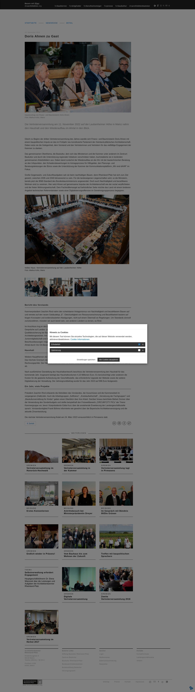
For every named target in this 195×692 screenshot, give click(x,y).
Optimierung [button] (56, 350)
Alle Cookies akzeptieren (108, 360)
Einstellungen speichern (86, 360)
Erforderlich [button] (55, 344)
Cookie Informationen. (80, 339)
